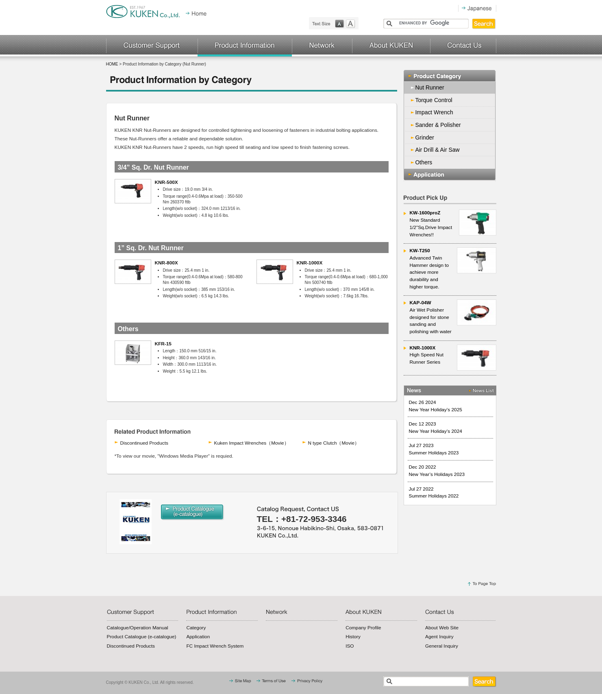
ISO (350, 646)
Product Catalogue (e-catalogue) (141, 636)
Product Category (450, 75)
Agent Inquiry (439, 636)
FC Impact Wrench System (214, 646)
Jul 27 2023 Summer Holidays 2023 (434, 449)
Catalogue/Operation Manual (137, 628)
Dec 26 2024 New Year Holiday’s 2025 (435, 405)
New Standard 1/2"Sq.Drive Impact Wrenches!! (453, 223)
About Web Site (442, 628)
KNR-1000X (310, 263)
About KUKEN (391, 46)
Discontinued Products (144, 443)
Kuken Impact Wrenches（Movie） (251, 443)
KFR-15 (163, 344)
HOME (112, 64)
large (352, 24)
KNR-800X (166, 263)
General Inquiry (441, 646)
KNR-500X (166, 182)
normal (340, 24)
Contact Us (463, 46)
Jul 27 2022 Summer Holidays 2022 (434, 492)
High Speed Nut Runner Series (453, 358)
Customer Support (152, 46)
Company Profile (363, 628)
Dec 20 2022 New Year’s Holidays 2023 (437, 470)
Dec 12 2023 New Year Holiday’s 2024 (435, 427)
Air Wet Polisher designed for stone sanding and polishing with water (453, 316)
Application (450, 175)
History (353, 636)
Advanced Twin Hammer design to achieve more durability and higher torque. (453, 268)
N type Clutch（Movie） (334, 443)
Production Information (245, 46)
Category (196, 628)
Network (322, 46)
